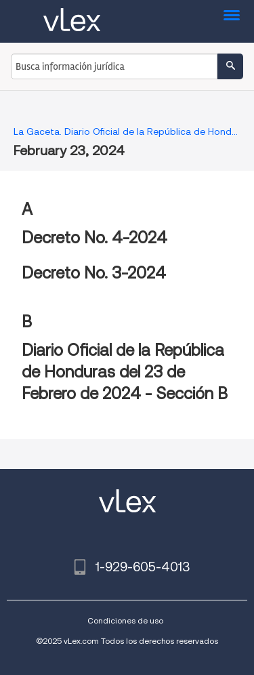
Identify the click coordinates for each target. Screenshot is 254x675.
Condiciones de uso (125, 620)
